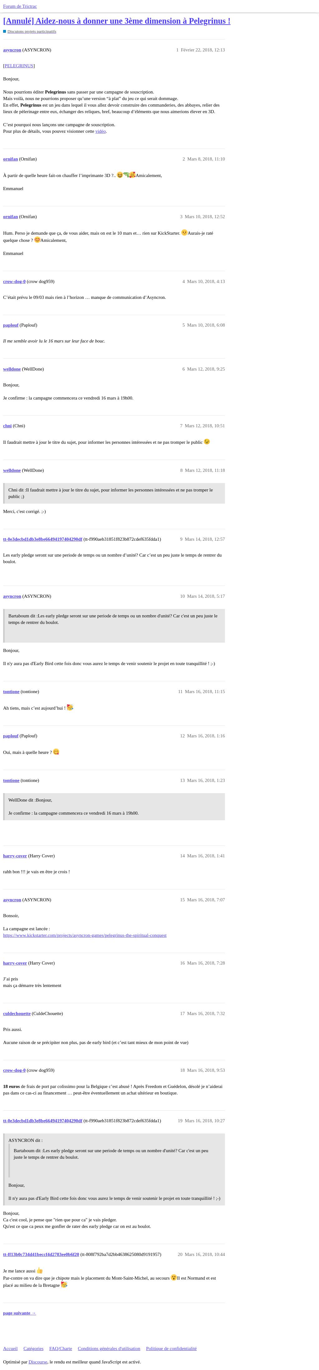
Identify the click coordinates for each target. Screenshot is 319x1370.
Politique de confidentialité (171, 1348)
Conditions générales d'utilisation (109, 1348)
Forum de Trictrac (20, 6)
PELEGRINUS (19, 65)
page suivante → (19, 1312)
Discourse (38, 1361)
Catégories (33, 1348)
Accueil (10, 1348)
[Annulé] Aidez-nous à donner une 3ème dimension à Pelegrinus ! (117, 21)
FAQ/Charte (60, 1348)
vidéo (100, 131)
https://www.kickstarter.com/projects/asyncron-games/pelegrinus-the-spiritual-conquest (85, 935)
